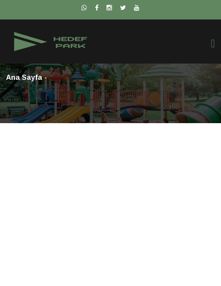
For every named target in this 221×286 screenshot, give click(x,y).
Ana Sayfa (24, 77)
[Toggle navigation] (213, 43)
